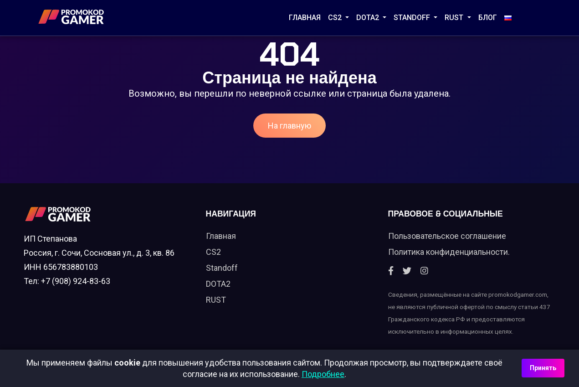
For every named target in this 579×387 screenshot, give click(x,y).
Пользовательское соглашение (447, 236)
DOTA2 (368, 17)
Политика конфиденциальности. (449, 252)
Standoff (222, 268)
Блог (487, 17)
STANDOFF (413, 17)
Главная (305, 17)
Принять (543, 368)
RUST (455, 17)
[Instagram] (424, 271)
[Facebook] (391, 271)
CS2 (335, 17)
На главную (289, 125)
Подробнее (323, 374)
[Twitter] (407, 271)
